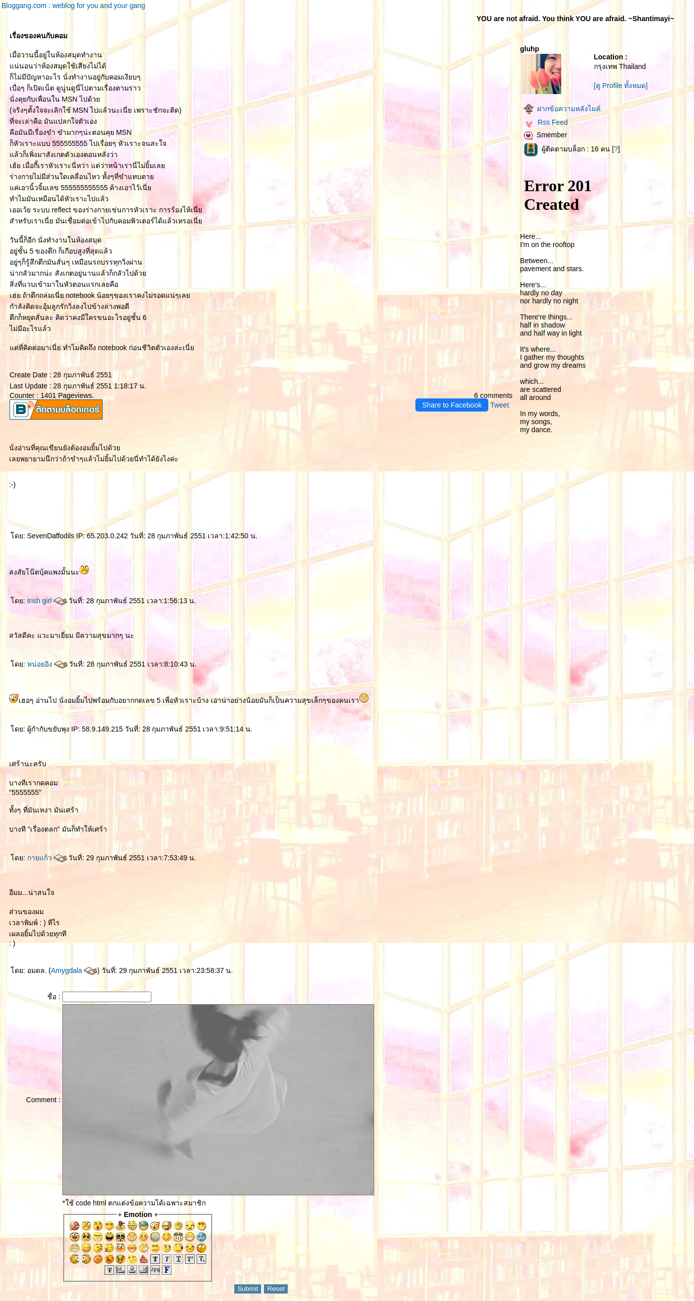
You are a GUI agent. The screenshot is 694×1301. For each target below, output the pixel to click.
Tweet (499, 405)
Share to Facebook (451, 405)
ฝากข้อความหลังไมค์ (562, 109)
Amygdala (74, 970)
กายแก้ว (47, 858)
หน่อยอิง (47, 664)
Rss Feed (546, 122)
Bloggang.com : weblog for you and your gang (73, 6)
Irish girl (47, 601)
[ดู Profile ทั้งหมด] (621, 86)
